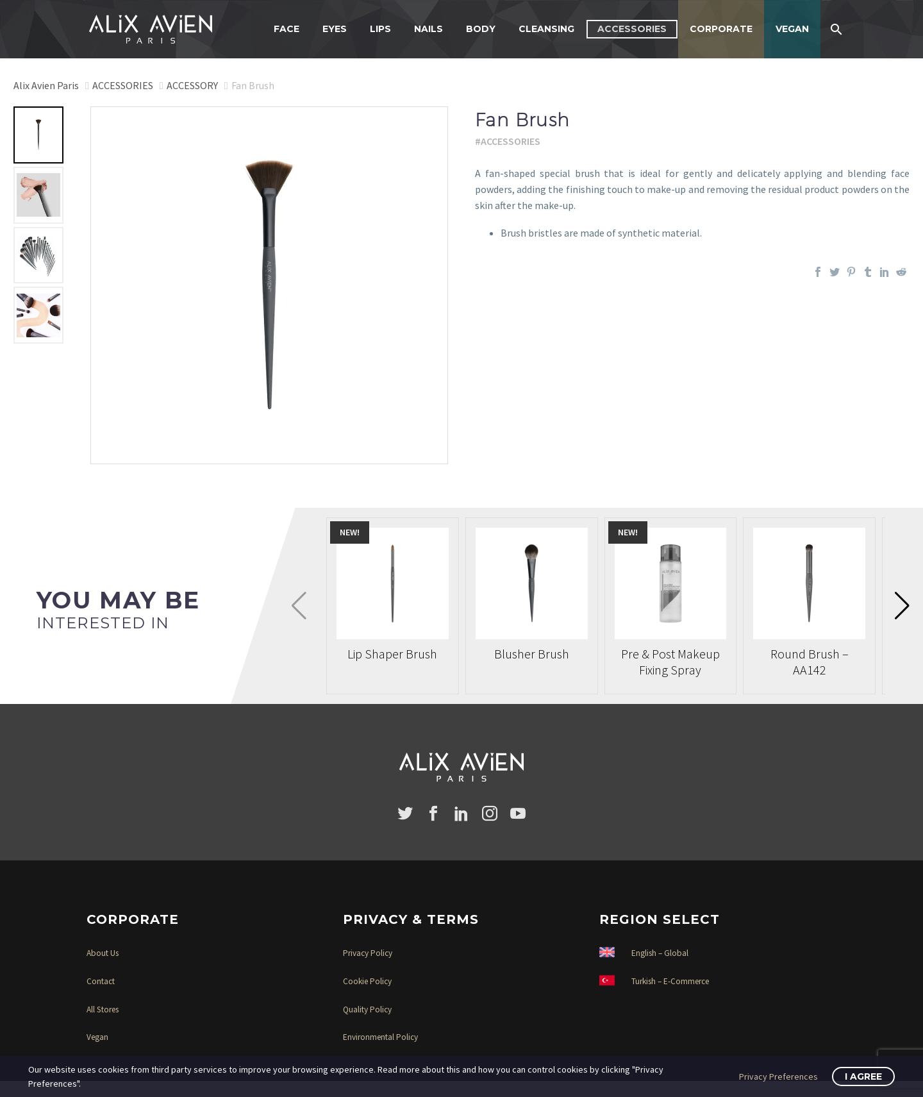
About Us (103, 953)
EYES (334, 29)
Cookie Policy (367, 981)
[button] (902, 606)
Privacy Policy (367, 953)
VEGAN (792, 29)
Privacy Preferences (778, 1076)
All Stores (103, 1009)
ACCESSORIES (632, 29)
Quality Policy (367, 1009)
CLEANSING (546, 29)
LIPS (380, 29)
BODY (480, 29)
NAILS (428, 29)
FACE (286, 29)
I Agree (863, 1076)
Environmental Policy (380, 1037)
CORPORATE (721, 29)
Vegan (97, 1037)
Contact (101, 981)
